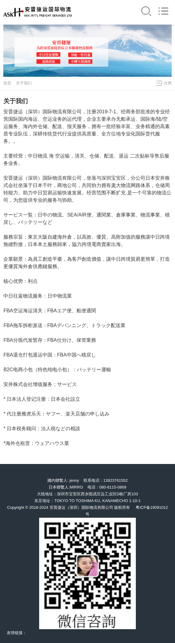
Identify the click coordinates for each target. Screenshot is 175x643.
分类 (168, 83)
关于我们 (24, 83)
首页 (7, 83)
